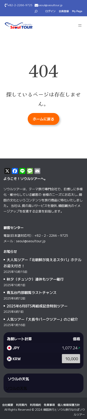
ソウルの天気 (16, 388)
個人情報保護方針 (69, 405)
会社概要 (7, 405)
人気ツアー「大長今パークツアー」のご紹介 (42, 319)
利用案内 (21, 405)
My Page (77, 11)
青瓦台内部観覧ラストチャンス (32, 292)
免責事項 (49, 405)
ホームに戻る (43, 118)
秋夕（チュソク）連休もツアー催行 (35, 279)
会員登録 (64, 11)
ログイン (50, 11)
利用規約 (35, 405)
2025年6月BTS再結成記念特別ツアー (37, 305)
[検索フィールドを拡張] (36, 11)
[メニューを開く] (80, 25)
